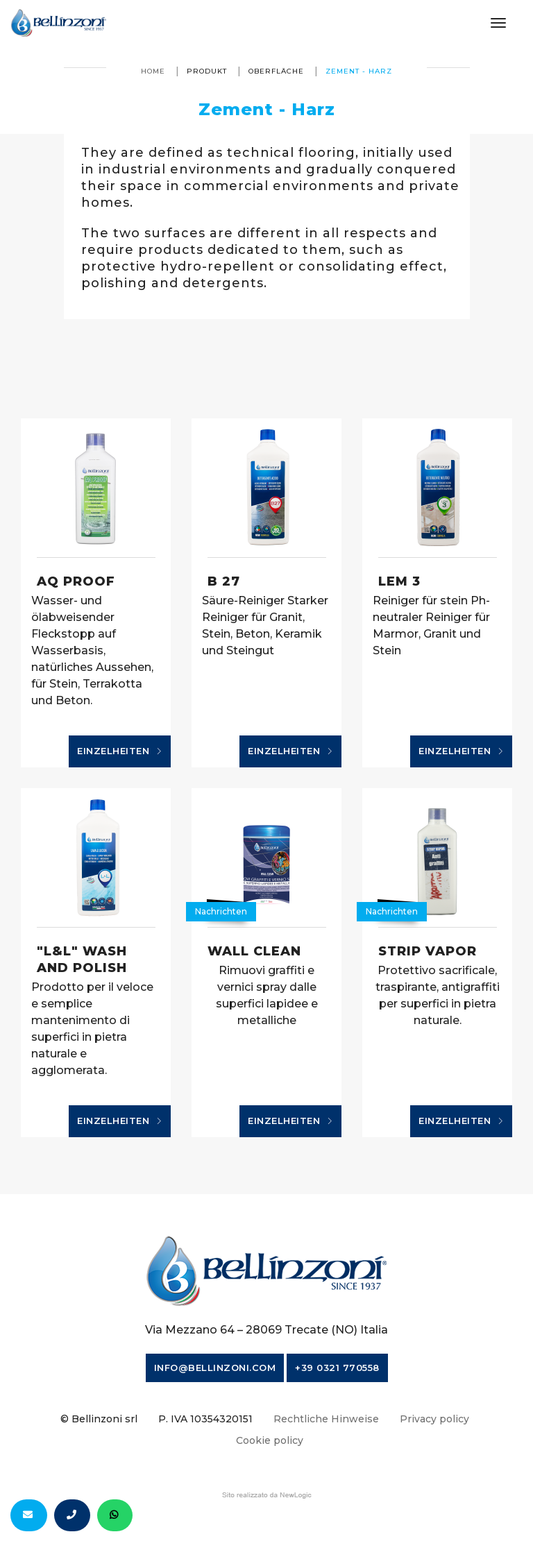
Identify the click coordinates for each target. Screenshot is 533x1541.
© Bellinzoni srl (98, 1419)
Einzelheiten (119, 751)
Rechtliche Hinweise (326, 1419)
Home (153, 71)
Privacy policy (434, 1419)
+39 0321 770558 (337, 1367)
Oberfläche (276, 71)
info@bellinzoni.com (215, 1367)
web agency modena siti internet (267, 1495)
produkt (207, 71)
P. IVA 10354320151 (205, 1419)
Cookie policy (269, 1440)
